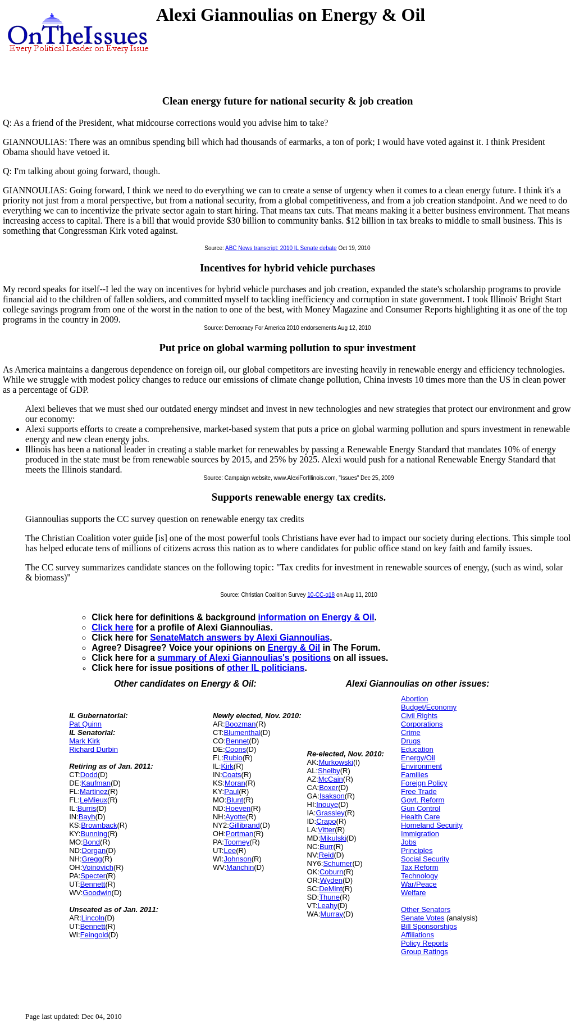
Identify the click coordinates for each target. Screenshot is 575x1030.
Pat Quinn (85, 724)
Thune (329, 897)
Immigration (420, 833)
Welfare (413, 892)
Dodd (89, 774)
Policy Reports (424, 943)
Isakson (332, 796)
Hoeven (237, 808)
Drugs (411, 741)
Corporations (421, 724)
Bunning (93, 833)
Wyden (331, 880)
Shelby (329, 770)
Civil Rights (419, 715)
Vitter (326, 829)
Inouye (327, 804)
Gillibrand (244, 825)
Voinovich (97, 867)
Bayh (87, 817)
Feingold (94, 935)
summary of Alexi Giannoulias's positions (244, 658)
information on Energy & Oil (316, 617)
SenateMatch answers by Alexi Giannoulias (240, 637)
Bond (91, 842)
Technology (419, 876)
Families (414, 774)
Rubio (233, 758)
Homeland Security (432, 825)
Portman (239, 833)
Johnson (237, 859)
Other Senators (425, 909)
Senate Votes (422, 918)
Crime (411, 732)
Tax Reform (419, 867)
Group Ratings (424, 951)
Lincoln (92, 918)
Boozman (240, 724)
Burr (327, 846)
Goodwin (97, 892)
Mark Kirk (84, 741)
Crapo (326, 821)
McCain (330, 779)
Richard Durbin (93, 749)
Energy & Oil (294, 647)
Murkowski (335, 762)
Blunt (235, 800)
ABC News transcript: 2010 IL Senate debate (281, 248)
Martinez (94, 791)
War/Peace (419, 884)
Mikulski (333, 838)
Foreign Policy (424, 783)
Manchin (240, 867)
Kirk (227, 766)
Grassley (330, 813)
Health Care (420, 817)
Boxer (328, 787)
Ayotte (235, 817)
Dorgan (94, 850)
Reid (326, 855)
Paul (231, 791)
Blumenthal (241, 732)
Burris (87, 808)
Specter (93, 876)
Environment (421, 766)
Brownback (99, 825)
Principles (416, 850)
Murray (332, 914)
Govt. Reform (422, 800)
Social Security (425, 859)
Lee (229, 850)
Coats (231, 774)
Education (417, 749)
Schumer (337, 863)
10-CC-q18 (321, 595)
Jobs (408, 842)
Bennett (93, 884)
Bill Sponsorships (429, 926)
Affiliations (417, 935)
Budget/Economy (429, 707)
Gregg (92, 859)
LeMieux (93, 800)
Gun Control (420, 808)
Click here (113, 627)
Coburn (332, 872)
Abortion (414, 699)
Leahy (327, 905)
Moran (235, 783)
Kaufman (96, 783)
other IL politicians (265, 668)
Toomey (237, 842)
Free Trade (419, 791)
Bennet (237, 741)
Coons (236, 749)
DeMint (330, 888)
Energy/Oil (418, 758)
